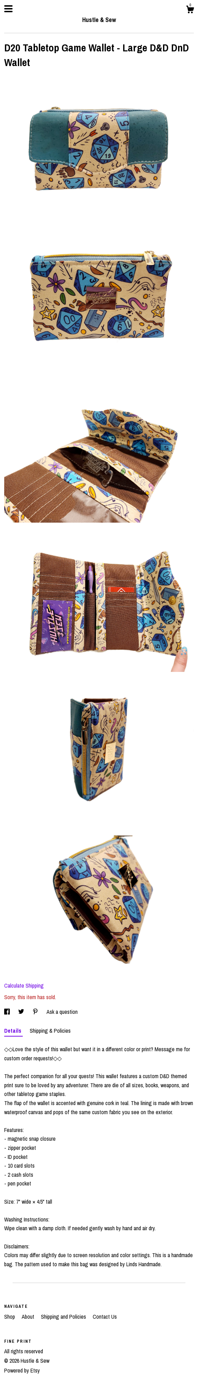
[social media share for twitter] (22, 1012)
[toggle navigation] (8, 8)
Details (13, 1030)
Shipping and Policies (64, 1316)
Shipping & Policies (50, 1030)
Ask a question (62, 1012)
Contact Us (105, 1316)
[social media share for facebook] (7, 1012)
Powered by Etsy (22, 1370)
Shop (10, 1316)
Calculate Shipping (24, 985)
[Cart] (190, 10)
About (29, 1316)
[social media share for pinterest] (36, 1012)
